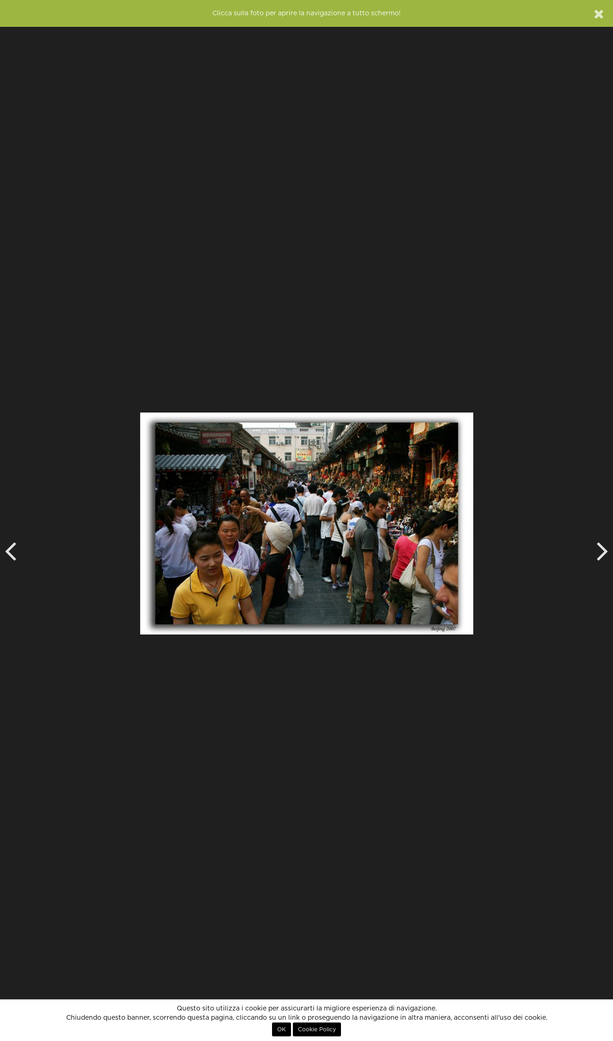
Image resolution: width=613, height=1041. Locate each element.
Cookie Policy (317, 1029)
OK (281, 1029)
